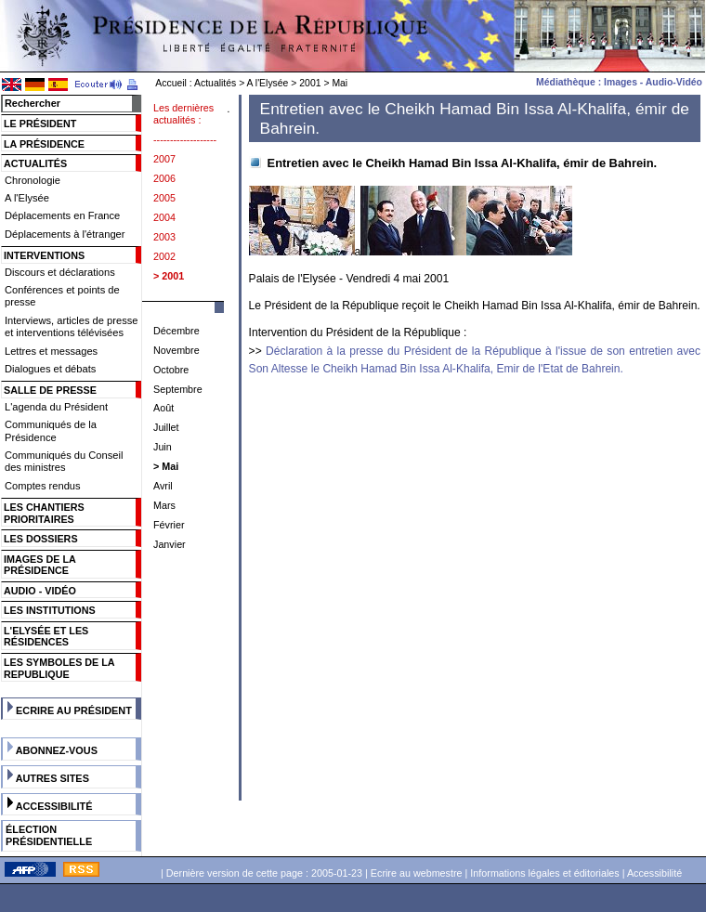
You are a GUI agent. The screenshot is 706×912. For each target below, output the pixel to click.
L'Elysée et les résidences (46, 636)
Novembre (176, 350)
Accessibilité (54, 806)
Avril (163, 485)
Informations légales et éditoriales (544, 873)
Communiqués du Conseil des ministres (64, 461)
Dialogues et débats (50, 368)
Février (169, 524)
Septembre (178, 389)
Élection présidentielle (49, 835)
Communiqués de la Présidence (51, 430)
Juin (162, 446)
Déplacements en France (62, 215)
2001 (309, 83)
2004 (164, 217)
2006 (164, 178)
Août (163, 407)
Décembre (176, 330)
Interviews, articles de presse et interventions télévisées (71, 326)
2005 (164, 197)
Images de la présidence (39, 565)
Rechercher (32, 103)
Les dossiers (41, 538)
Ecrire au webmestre (417, 873)
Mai (339, 83)
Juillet (166, 427)
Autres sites (52, 778)
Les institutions (50, 610)
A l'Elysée (268, 83)
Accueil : (173, 83)
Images (620, 82)
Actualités (215, 83)
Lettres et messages (51, 351)
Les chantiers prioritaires (44, 513)
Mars (164, 505)
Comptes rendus (43, 485)
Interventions (44, 255)
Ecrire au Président (74, 710)
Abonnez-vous (57, 750)
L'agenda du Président (56, 406)
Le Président (40, 123)
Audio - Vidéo (40, 590)
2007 (164, 158)
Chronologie (32, 180)
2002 (164, 256)
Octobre (171, 369)
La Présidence (44, 144)
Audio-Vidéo (674, 82)
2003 (164, 236)
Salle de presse (50, 390)
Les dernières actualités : (183, 113)
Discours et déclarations (60, 272)
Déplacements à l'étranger (65, 234)
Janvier (169, 544)
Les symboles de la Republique (59, 668)
